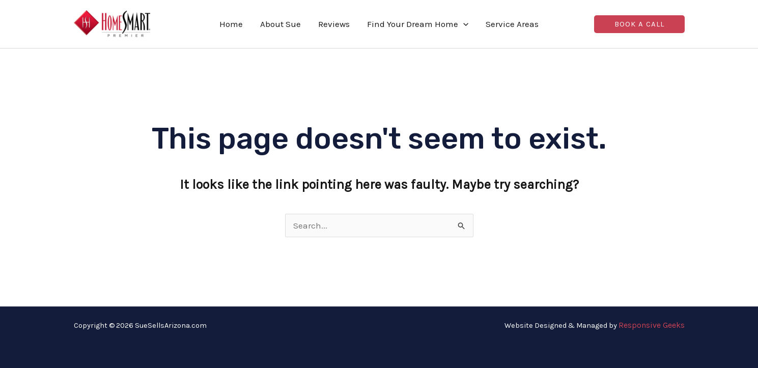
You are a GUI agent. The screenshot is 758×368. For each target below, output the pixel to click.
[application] (463, 24)
